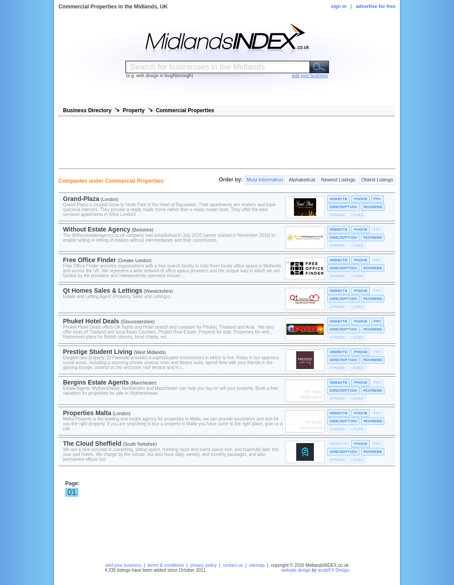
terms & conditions (166, 565)
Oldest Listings (377, 180)
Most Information (264, 180)
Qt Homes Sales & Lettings (102, 290)
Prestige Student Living (97, 351)
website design (296, 570)
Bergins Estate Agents (96, 382)
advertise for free (375, 6)
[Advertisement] (227, 142)
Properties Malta (87, 412)
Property (134, 110)
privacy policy (203, 565)
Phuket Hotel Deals (91, 321)
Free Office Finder (89, 259)
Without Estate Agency (96, 229)
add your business (123, 565)
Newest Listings (338, 180)
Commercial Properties (185, 110)
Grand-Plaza (81, 198)
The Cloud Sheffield (92, 443)
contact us (233, 565)
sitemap (257, 565)
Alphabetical (301, 180)
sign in (338, 6)
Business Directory (87, 110)
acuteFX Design (333, 570)
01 (71, 492)
